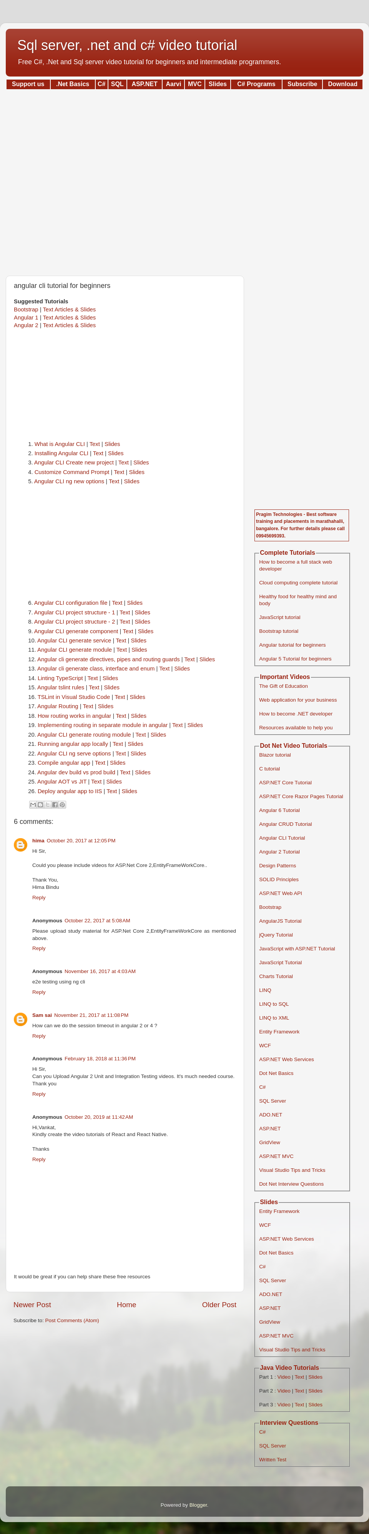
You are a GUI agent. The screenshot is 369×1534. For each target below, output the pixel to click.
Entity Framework (279, 1032)
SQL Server (272, 1101)
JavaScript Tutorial (280, 962)
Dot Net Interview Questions (291, 1184)
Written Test (272, 1459)
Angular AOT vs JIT (61, 782)
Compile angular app (64, 763)
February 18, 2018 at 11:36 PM (100, 1058)
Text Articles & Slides (69, 309)
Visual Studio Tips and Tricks (292, 1170)
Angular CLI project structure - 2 (74, 622)
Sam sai (42, 1015)
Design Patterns (277, 865)
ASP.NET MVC (276, 1156)
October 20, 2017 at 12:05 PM (81, 841)
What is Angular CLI (60, 444)
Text (95, 444)
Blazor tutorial (275, 755)
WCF (265, 1045)
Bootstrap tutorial (278, 631)
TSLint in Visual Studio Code (74, 697)
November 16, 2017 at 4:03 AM (100, 971)
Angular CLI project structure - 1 (74, 612)
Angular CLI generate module (74, 650)
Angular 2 (26, 325)
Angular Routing (57, 706)
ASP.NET (270, 1128)
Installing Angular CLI (61, 453)
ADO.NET (270, 1115)
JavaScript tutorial (279, 617)
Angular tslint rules (60, 687)
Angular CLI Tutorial (282, 838)
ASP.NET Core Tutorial (285, 782)
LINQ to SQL (274, 1004)
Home (126, 1305)
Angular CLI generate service (74, 640)
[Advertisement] (184, 180)
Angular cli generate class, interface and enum (96, 669)
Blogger (198, 1505)
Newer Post (32, 1305)
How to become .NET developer (295, 714)
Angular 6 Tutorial (279, 810)
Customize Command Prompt (72, 472)
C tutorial (269, 769)
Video (283, 1377)
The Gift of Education (283, 686)
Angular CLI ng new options (69, 481)
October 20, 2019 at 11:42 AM (99, 1117)
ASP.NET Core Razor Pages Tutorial (301, 796)
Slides (112, 444)
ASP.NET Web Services (286, 1059)
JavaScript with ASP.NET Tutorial (297, 949)
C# (262, 1087)
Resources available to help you (295, 727)
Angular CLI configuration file (71, 603)
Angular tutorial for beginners (292, 645)
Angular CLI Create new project (74, 462)
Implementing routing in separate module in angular (103, 725)
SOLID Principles (279, 879)
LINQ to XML (274, 1018)
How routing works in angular (74, 716)
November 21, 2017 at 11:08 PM (91, 1015)
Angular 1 (26, 317)
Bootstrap (26, 309)
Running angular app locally (73, 744)
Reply (39, 897)
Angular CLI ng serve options (74, 753)
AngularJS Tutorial (280, 921)
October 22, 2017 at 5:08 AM (97, 920)
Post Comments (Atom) (72, 1320)
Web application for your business (298, 700)
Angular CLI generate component (76, 631)
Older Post (219, 1305)
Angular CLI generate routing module (84, 735)
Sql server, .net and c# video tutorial (127, 45)
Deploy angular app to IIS (70, 791)
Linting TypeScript (60, 678)
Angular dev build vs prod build (76, 772)
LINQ (265, 990)
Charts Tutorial (276, 976)
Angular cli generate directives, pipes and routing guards (108, 659)
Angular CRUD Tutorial (285, 824)
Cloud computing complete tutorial (298, 583)
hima (38, 841)
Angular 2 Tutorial (279, 852)
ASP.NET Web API (280, 893)
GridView (269, 1142)
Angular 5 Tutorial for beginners (295, 659)
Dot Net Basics (276, 1073)
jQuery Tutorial (276, 935)
